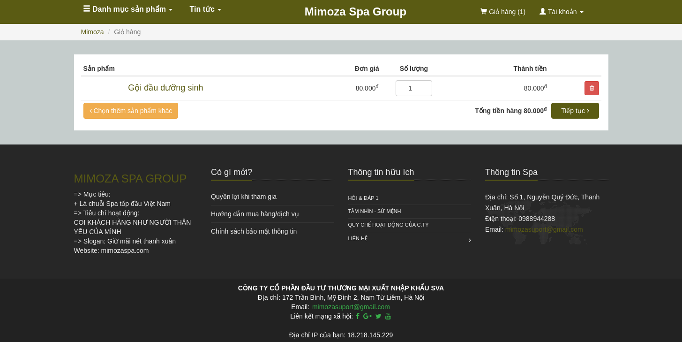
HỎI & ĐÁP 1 (363, 198)
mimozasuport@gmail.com (544, 229)
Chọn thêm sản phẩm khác (131, 110)
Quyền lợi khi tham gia (244, 196)
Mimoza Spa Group (355, 11)
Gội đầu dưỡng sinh (165, 87)
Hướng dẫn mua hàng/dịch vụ (255, 214)
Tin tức (206, 9)
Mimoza (92, 32)
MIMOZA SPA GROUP (130, 178)
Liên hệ (357, 238)
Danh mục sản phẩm (128, 9)
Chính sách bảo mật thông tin (254, 231)
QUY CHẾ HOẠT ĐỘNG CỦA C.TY (388, 225)
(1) (502, 11)
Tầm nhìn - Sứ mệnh (374, 211)
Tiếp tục (575, 110)
